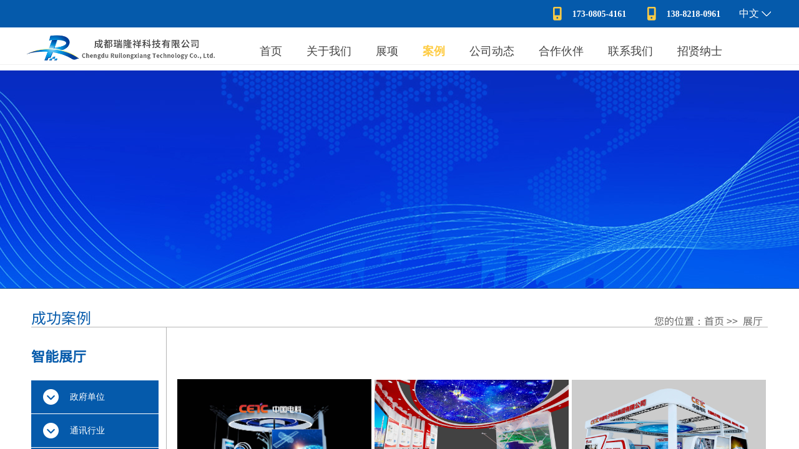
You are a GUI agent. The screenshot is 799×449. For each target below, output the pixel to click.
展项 (387, 51)
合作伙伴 (561, 51)
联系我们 (630, 51)
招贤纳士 (699, 51)
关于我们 (328, 51)
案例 (434, 51)
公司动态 (491, 51)
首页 (271, 51)
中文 (749, 13)
